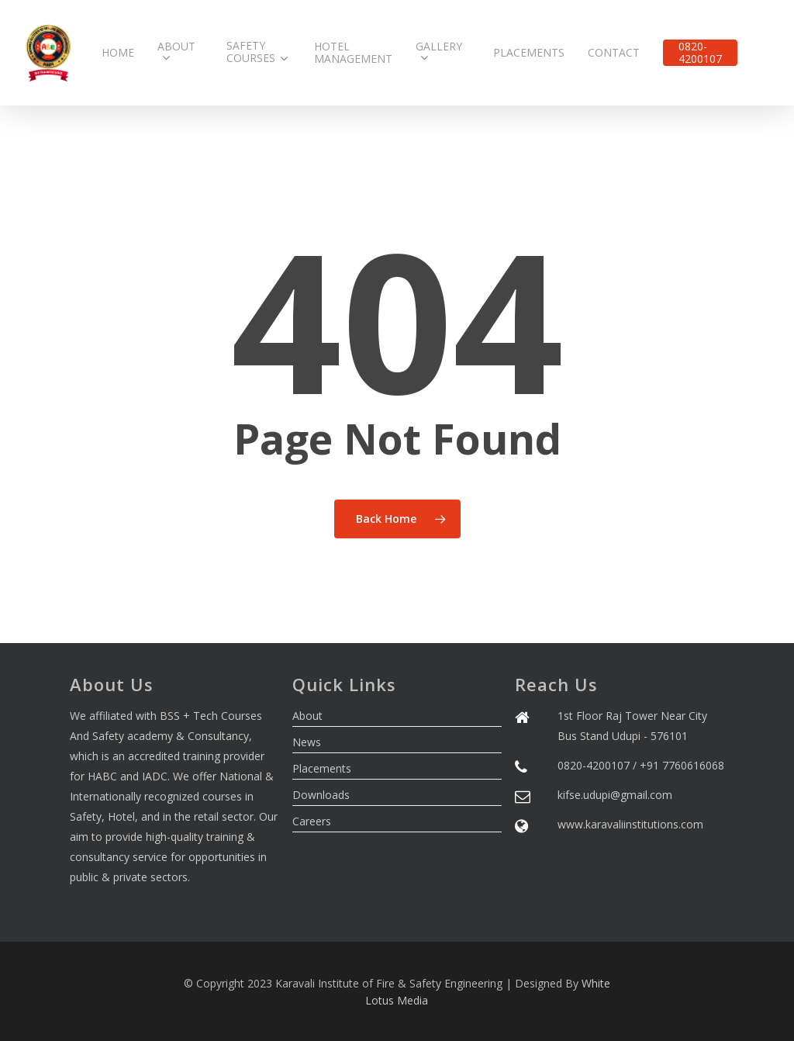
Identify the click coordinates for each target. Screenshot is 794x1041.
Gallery (439, 52)
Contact (614, 53)
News (306, 742)
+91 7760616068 (682, 765)
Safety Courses (257, 52)
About (176, 52)
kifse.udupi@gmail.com (615, 794)
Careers (311, 821)
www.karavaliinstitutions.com (630, 824)
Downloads (321, 794)
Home (118, 53)
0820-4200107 (700, 52)
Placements (528, 53)
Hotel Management (353, 52)
